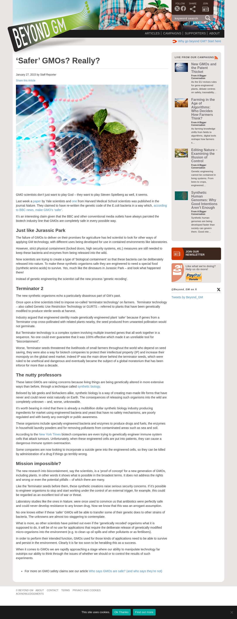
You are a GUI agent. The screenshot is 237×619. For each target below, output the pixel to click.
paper (37, 201)
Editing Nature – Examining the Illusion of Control (204, 155)
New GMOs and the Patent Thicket (203, 68)
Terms (65, 590)
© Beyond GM (24, 590)
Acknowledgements (30, 593)
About (214, 33)
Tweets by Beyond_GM (187, 297)
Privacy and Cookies (87, 590)
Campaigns (172, 33)
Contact (52, 590)
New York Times (50, 434)
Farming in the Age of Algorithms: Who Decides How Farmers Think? (203, 109)
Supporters (195, 33)
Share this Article (25, 80)
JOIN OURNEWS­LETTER (195, 253)
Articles (152, 33)
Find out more (144, 612)
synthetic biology (89, 386)
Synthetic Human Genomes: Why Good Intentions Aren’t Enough (204, 200)
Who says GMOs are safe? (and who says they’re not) (125, 571)
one (75, 201)
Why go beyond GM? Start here (196, 41)
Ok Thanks (121, 612)
